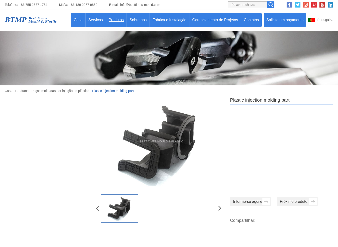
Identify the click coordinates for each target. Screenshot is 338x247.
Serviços (95, 20)
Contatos (251, 20)
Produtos (116, 20)
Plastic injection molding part (113, 91)
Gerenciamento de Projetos (215, 20)
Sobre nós (138, 20)
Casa (78, 20)
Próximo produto (298, 201)
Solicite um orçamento (284, 20)
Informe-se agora (251, 201)
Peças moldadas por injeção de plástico (60, 91)
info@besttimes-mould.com (140, 5)
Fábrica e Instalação (169, 20)
